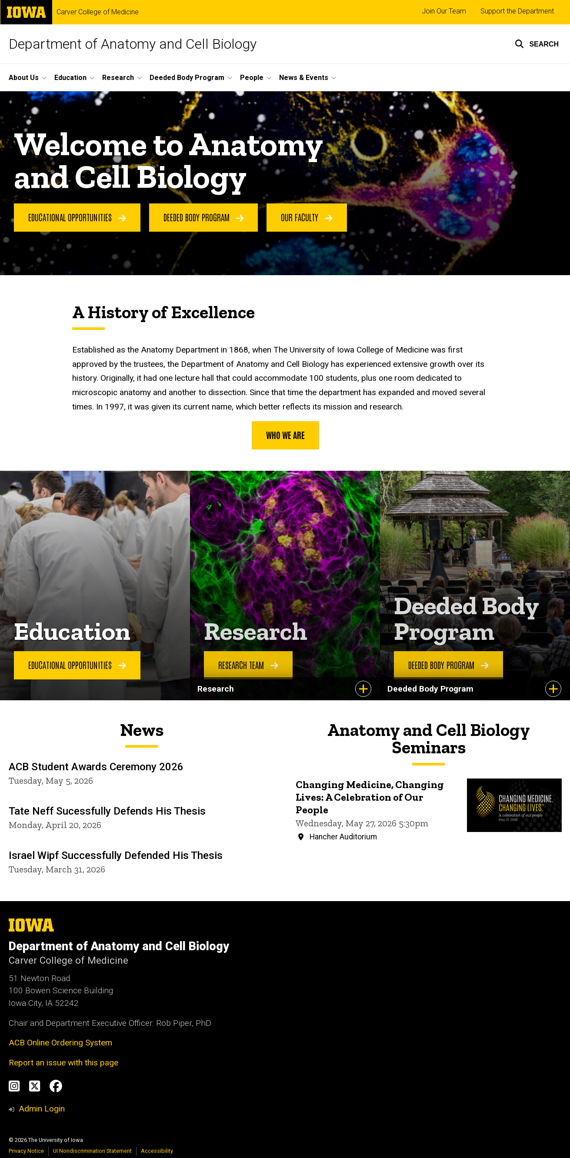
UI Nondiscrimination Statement (92, 1151)
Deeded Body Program (203, 217)
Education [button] (70, 77)
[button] (537, 43)
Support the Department (517, 11)
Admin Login (42, 1109)
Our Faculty (307, 217)
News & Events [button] (303, 77)
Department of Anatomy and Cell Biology (133, 44)
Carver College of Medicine (98, 12)
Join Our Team (444, 11)
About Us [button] (24, 77)
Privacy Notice (26, 1151)
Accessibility (157, 1151)
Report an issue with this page (63, 1063)
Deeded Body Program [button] (187, 77)
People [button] (251, 77)
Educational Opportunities (77, 217)
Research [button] (118, 77)
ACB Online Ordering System (60, 1043)
